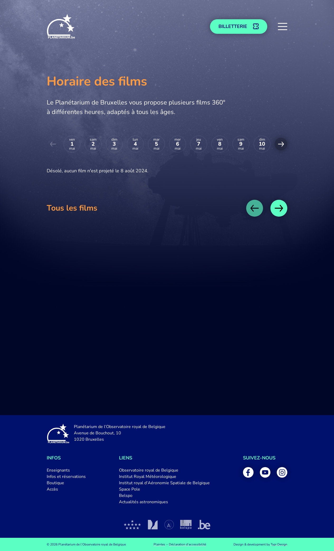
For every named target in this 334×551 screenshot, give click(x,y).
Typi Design (279, 544)
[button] (282, 26)
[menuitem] (66, 470)
